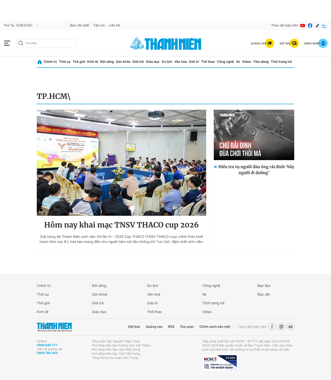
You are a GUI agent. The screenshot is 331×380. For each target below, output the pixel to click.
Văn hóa (180, 62)
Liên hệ (114, 25)
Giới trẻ (138, 62)
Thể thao (208, 62)
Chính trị (50, 62)
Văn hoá (153, 294)
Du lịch (167, 62)
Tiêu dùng (261, 62)
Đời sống (107, 62)
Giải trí (194, 62)
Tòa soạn (187, 327)
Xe (238, 62)
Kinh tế (92, 62)
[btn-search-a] (21, 43)
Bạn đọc (264, 285)
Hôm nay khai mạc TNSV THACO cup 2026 (121, 225)
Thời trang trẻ (281, 62)
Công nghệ (225, 62)
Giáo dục (153, 62)
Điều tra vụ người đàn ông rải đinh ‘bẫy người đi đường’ (256, 169)
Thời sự (65, 62)
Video (246, 62)
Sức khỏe (123, 62)
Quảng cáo (154, 327)
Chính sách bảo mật (214, 327)
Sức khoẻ (99, 294)
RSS (171, 327)
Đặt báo (134, 327)
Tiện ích (99, 25)
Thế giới (79, 62)
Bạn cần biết (79, 25)
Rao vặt (263, 294)
